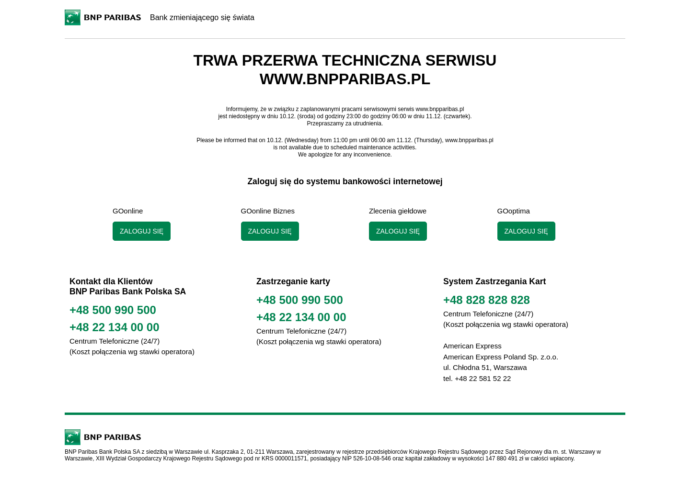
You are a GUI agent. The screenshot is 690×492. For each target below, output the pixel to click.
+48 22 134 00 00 (114, 327)
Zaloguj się (141, 231)
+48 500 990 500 (112, 309)
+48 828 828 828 (486, 299)
